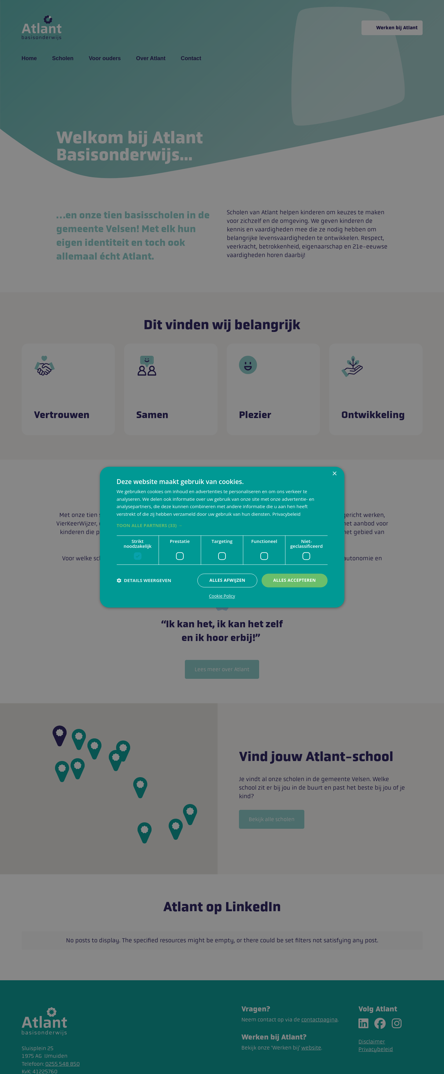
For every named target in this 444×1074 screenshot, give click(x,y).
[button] (222, 525)
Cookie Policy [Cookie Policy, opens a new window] (222, 596)
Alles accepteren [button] (294, 580)
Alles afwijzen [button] (227, 580)
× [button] (334, 473)
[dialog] (222, 537)
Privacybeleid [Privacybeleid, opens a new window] (286, 514)
